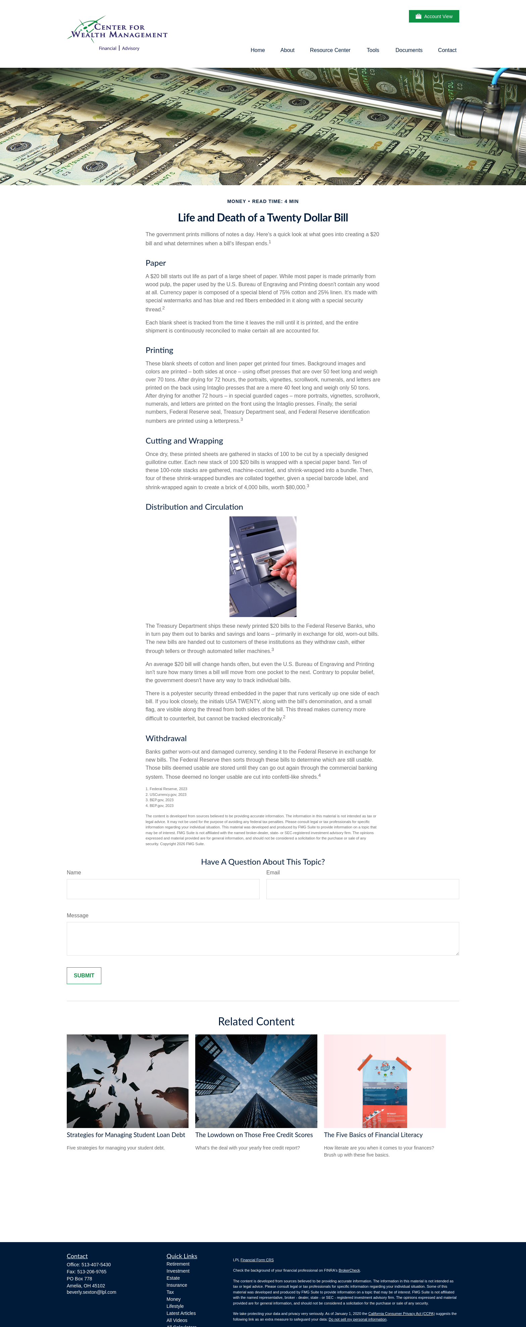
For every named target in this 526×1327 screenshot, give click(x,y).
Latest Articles (181, 1313)
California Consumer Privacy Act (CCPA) (401, 1314)
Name (74, 872)
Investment (178, 1271)
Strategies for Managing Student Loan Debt (126, 1134)
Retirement (178, 1264)
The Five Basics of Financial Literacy (373, 1134)
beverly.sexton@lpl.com (91, 1292)
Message (78, 915)
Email (273, 872)
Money (174, 1299)
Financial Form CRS (257, 1260)
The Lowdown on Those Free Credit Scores (254, 1134)
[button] (258, 50)
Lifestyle (175, 1306)
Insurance (177, 1285)
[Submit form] (84, 975)
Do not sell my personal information (357, 1319)
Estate (173, 1278)
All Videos (177, 1320)
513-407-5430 (96, 1264)
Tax (170, 1292)
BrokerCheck (349, 1270)
